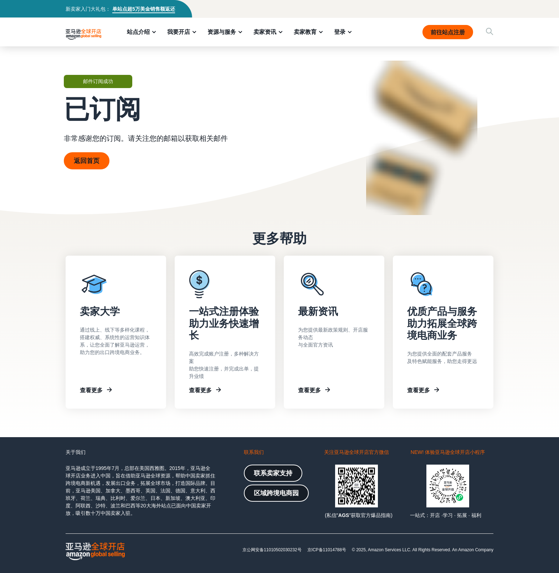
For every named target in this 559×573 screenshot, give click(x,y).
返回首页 (86, 161)
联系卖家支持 (273, 473)
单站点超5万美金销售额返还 (143, 9)
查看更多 (91, 390)
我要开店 (178, 31)
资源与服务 (221, 31)
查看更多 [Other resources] (418, 390)
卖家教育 (305, 31)
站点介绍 (138, 31)
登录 (339, 31)
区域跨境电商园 (276, 493)
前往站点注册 (448, 32)
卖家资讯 (264, 31)
